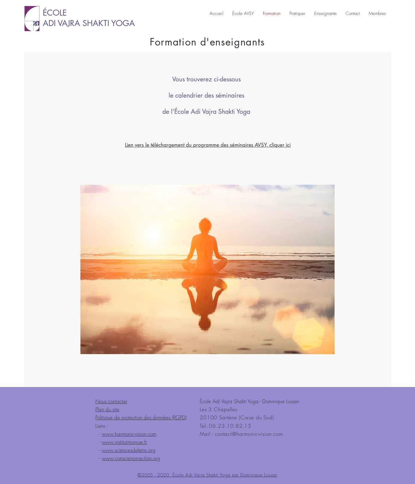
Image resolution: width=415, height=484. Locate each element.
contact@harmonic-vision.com (249, 433)
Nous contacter (111, 401)
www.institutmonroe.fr (124, 442)
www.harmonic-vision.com (129, 433)
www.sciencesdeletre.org (128, 450)
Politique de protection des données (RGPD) (141, 417)
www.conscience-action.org (131, 458)
